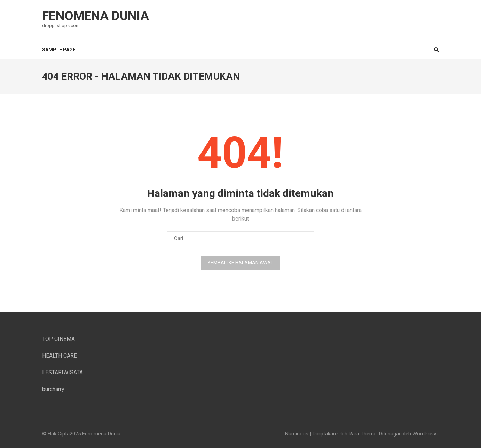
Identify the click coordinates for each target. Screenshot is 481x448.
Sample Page (59, 50)
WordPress (425, 434)
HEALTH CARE (59, 355)
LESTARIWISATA (62, 372)
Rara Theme (363, 434)
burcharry (53, 389)
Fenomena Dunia (95, 16)
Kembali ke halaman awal (240, 262)
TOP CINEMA (58, 339)
